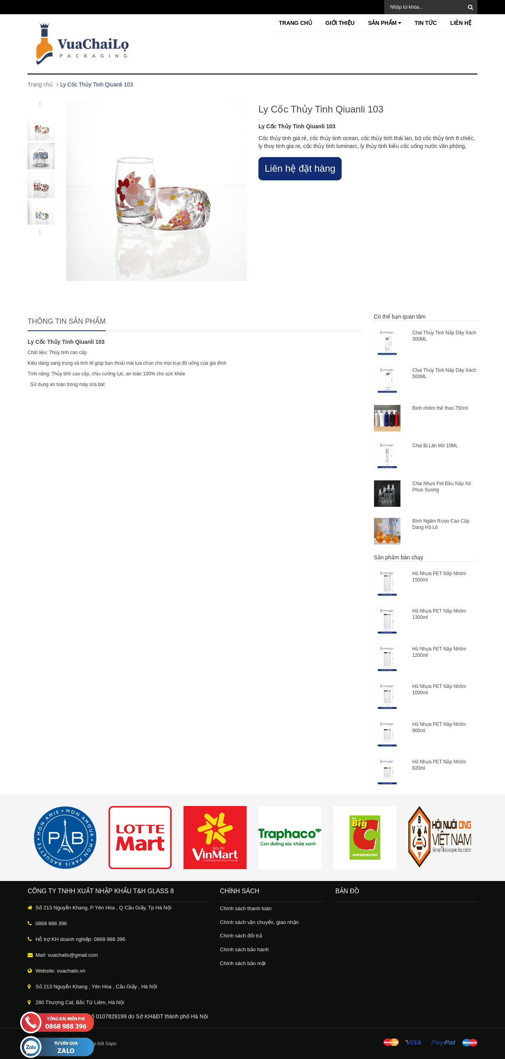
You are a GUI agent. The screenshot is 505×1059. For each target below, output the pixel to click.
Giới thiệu (340, 23)
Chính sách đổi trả (241, 936)
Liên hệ (460, 23)
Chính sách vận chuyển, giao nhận (259, 922)
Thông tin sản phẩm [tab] (67, 321)
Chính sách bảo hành (244, 949)
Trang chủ (295, 23)
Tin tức (426, 23)
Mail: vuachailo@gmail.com (67, 955)
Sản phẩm (384, 23)
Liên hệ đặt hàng (300, 168)
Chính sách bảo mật (243, 963)
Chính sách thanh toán (246, 908)
